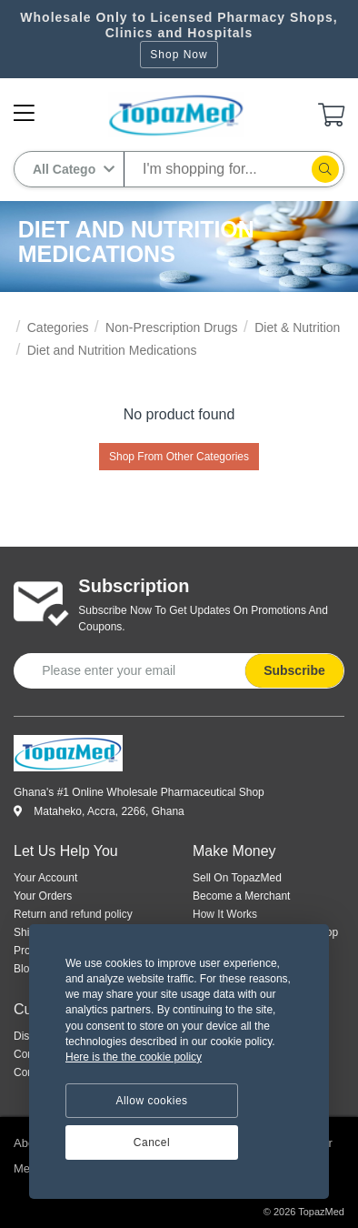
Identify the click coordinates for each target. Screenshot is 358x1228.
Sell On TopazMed (237, 877)
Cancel (152, 1142)
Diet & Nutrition (297, 327)
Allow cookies (151, 1100)
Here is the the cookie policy (133, 1057)
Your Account (45, 877)
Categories (58, 327)
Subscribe (294, 670)
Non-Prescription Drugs (171, 327)
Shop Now (178, 54)
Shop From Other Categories (179, 456)
